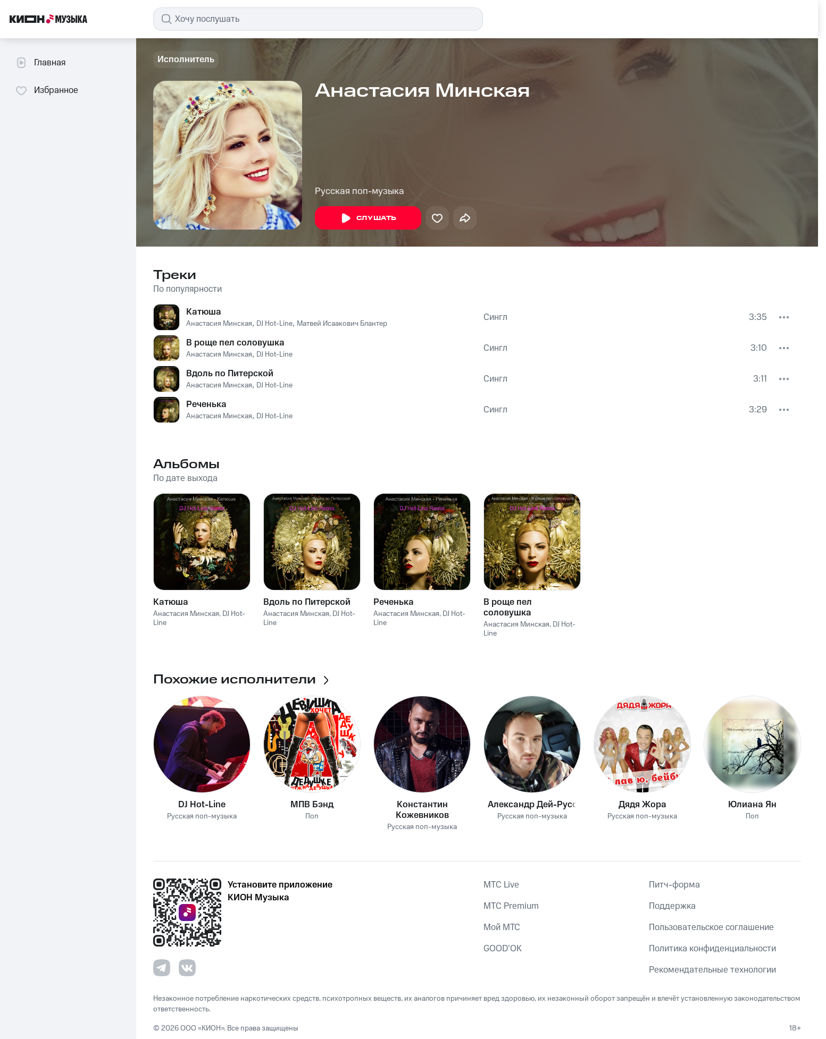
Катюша (203, 312)
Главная (40, 62)
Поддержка (672, 906)
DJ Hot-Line (274, 323)
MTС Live (501, 884)
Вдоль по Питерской (229, 373)
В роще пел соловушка (235, 342)
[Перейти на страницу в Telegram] (161, 967)
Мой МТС (501, 927)
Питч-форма (674, 884)
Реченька (206, 404)
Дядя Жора (642, 804)
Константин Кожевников (422, 810)
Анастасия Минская (219, 323)
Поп (312, 816)
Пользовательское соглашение (711, 927)
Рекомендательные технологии (712, 970)
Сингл (495, 317)
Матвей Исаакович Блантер (342, 323)
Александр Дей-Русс (532, 804)
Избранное (46, 90)
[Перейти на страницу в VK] (187, 967)
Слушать (368, 218)
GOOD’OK (502, 948)
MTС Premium (511, 906)
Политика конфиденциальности (712, 948)
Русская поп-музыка (359, 191)
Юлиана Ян (752, 804)
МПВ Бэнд (311, 804)
